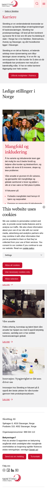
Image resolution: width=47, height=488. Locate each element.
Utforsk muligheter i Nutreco (23, 75)
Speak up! (33, 450)
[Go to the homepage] (12, 478)
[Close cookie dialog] (44, 207)
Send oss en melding (14, 456)
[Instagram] (4, 470)
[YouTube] (16, 470)
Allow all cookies (12, 265)
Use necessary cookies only (17, 272)
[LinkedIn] (12, 470)
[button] (37, 4)
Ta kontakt (35, 456)
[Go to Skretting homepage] (9, 4)
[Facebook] (8, 470)
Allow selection (11, 279)
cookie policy (28, 248)
